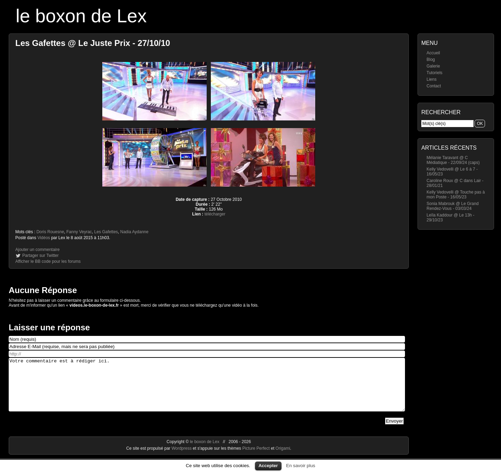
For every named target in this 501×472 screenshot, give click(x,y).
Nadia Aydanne (134, 231)
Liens (432, 79)
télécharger (215, 214)
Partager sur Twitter (40, 255)
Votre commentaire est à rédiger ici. (207, 390)
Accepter (268, 465)
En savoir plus (300, 465)
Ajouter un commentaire (37, 249)
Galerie (433, 66)
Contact (434, 86)
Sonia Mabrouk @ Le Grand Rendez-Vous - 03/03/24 (453, 206)
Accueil (433, 52)
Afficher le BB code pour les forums (48, 261)
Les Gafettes (106, 231)
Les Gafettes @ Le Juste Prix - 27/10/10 (92, 43)
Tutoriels (435, 72)
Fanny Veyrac (79, 231)
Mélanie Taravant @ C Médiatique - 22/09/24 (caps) (453, 160)
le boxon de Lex (81, 16)
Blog (431, 59)
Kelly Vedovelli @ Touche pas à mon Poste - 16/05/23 (456, 194)
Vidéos (43, 237)
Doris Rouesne (50, 231)
